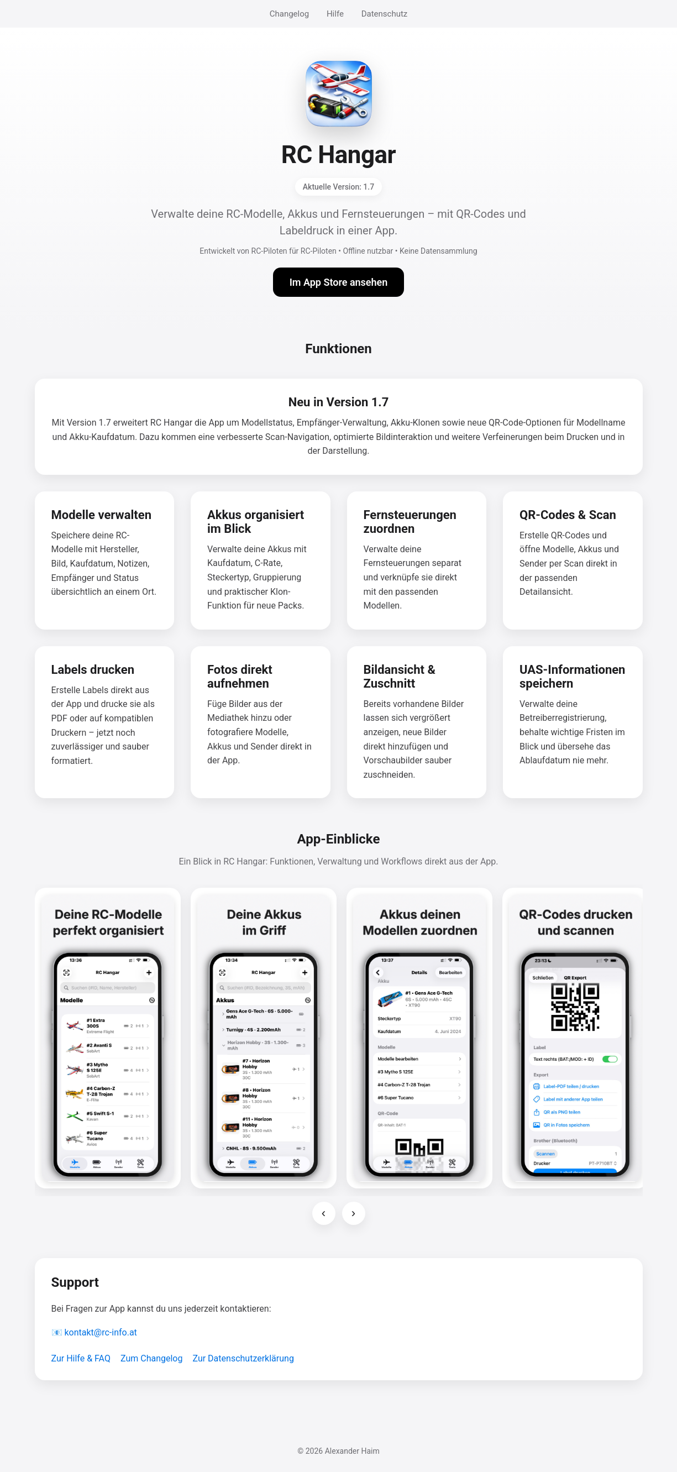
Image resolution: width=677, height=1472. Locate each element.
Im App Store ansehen (339, 282)
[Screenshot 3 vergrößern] (419, 1038)
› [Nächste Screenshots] (353, 1213)
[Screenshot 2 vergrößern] (263, 1038)
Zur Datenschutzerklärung (242, 1358)
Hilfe (335, 14)
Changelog (289, 14)
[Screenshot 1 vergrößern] (107, 1038)
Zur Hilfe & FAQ (81, 1358)
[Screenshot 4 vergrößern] (575, 1038)
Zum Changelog (151, 1358)
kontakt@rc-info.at (100, 1332)
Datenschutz (384, 14)
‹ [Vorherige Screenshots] (324, 1213)
